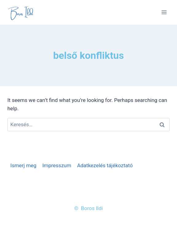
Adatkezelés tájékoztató (105, 165)
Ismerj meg (23, 165)
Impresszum (56, 165)
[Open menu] (164, 12)
